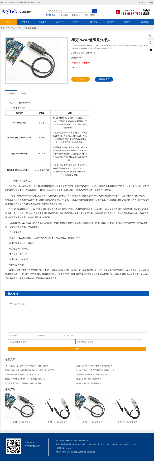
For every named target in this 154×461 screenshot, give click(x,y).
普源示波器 (75, 15)
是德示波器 (63, 15)
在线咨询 (80, 79)
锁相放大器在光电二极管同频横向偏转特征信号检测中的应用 (29, 370)
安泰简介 (25, 22)
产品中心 (42, 22)
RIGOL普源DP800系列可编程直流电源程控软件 (95, 370)
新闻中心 (128, 22)
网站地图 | (142, 3)
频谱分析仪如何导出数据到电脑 (88, 383)
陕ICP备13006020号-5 (82, 440)
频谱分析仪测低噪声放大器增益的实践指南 (93, 375)
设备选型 (12, 335)
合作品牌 (59, 22)
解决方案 (93, 22)
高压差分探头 (31, 28)
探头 (20, 28)
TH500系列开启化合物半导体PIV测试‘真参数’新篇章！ (26, 366)
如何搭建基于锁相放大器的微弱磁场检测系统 (23, 383)
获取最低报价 (103, 79)
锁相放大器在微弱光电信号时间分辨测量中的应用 (25, 379)
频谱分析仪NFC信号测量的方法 (89, 379)
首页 (8, 22)
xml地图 (151, 3)
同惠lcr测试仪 (89, 15)
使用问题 (68, 335)
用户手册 (40, 335)
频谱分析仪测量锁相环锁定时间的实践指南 (22, 375)
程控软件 (76, 22)
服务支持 (110, 22)
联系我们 (145, 22)
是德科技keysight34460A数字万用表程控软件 (94, 366)
